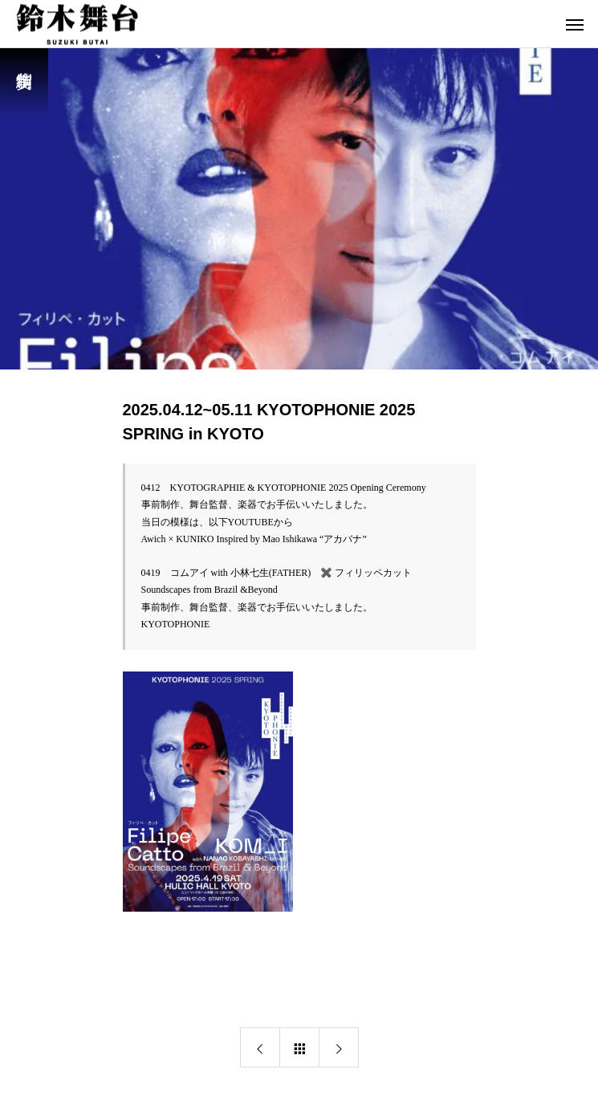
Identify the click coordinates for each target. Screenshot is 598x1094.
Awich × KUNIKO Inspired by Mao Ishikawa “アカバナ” (254, 536)
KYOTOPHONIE (175, 618)
